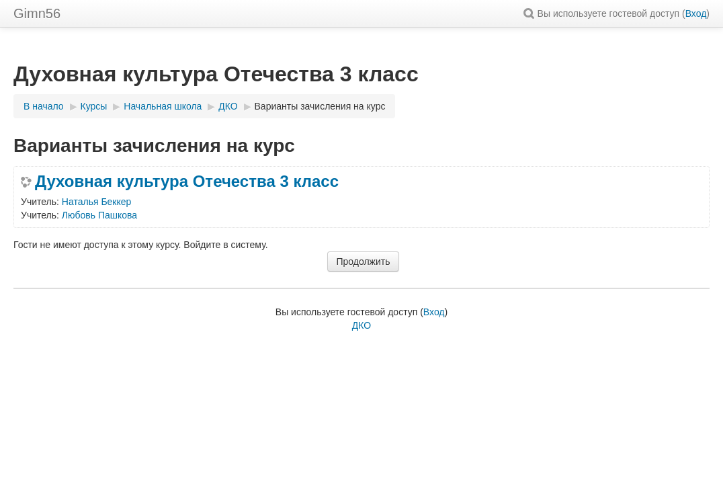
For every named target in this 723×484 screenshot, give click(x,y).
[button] (530, 13)
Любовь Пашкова (99, 215)
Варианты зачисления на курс (320, 106)
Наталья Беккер (97, 201)
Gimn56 (36, 13)
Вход (696, 13)
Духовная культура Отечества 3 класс (187, 181)
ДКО (361, 325)
